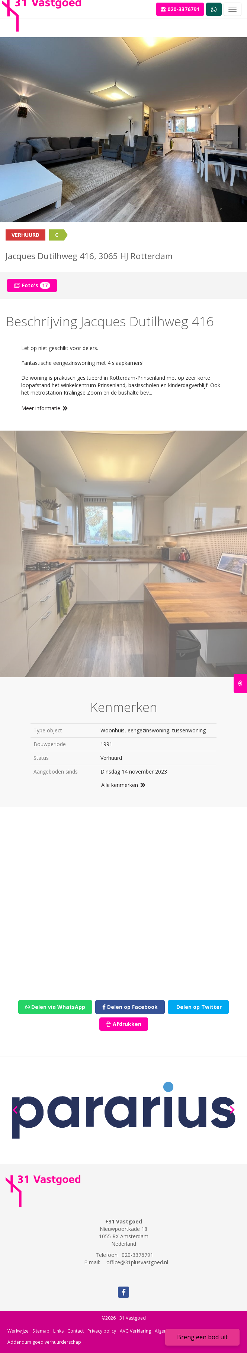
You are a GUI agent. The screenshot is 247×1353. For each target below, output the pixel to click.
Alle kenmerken (123, 784)
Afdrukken (123, 1023)
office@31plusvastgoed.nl (137, 1262)
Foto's (32, 285)
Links (58, 1331)
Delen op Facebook (130, 1006)
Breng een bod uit (202, 1337)
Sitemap (40, 1331)
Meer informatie (44, 408)
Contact (75, 1331)
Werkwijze (18, 1331)
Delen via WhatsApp (55, 1006)
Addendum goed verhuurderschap (44, 1342)
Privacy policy (101, 1331)
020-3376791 (180, 9)
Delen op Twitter (198, 1006)
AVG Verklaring (135, 1331)
